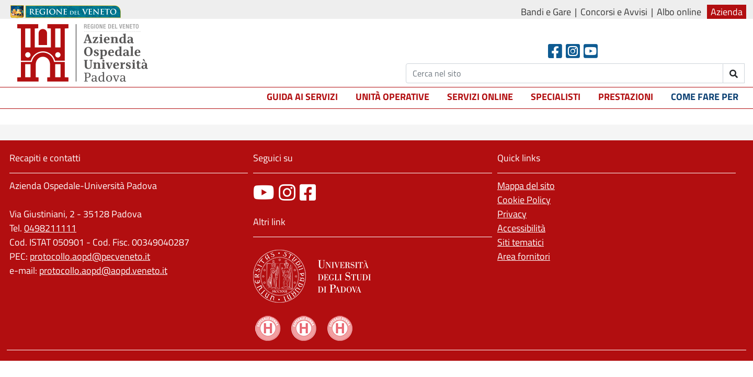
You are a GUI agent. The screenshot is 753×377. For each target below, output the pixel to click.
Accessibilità (521, 228)
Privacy (512, 214)
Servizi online (480, 97)
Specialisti (555, 97)
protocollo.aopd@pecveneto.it (90, 256)
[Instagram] (573, 51)
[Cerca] (564, 73)
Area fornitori (523, 256)
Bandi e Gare (546, 12)
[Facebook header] (555, 51)
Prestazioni (625, 97)
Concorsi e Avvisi (613, 12)
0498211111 (50, 228)
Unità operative (392, 97)
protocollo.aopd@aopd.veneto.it (103, 270)
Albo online (679, 12)
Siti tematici (520, 242)
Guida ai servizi (302, 97)
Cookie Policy (524, 200)
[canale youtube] (264, 192)
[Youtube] (591, 51)
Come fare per (704, 97)
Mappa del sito (526, 186)
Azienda (727, 12)
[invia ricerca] (734, 73)
